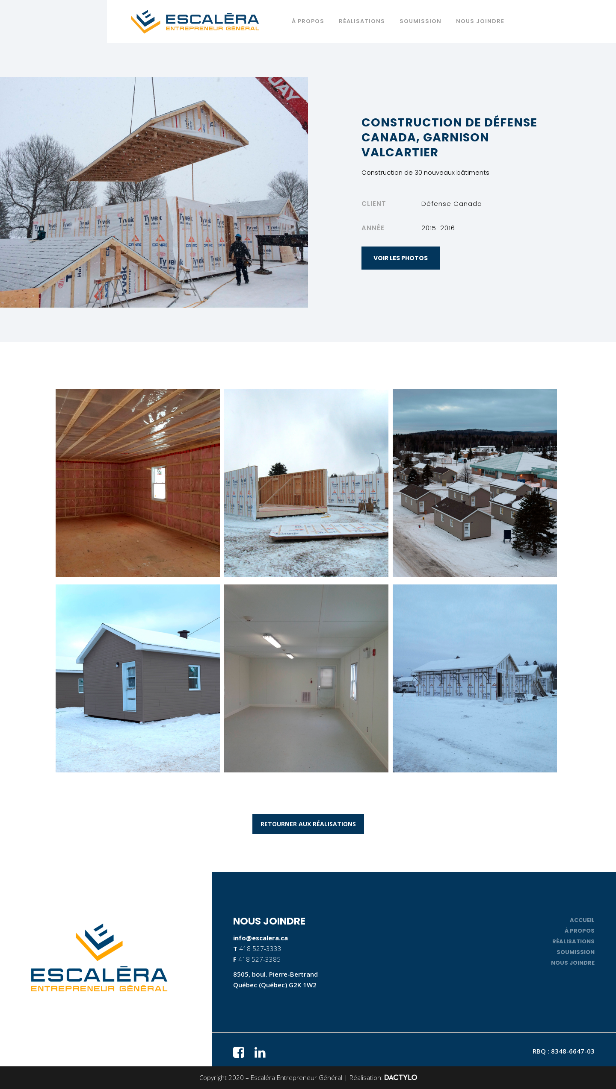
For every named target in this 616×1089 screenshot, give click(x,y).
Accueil (582, 920)
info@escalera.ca (260, 937)
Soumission (576, 952)
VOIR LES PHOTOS (400, 258)
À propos (580, 931)
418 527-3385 (259, 959)
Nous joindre (573, 963)
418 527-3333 (260, 948)
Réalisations (573, 941)
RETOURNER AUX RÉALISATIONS (308, 824)
